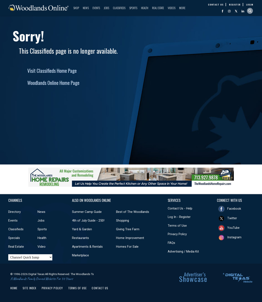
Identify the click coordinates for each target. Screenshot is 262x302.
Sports (133, 8)
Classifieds (119, 8)
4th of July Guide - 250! (88, 220)
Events (96, 8)
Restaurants (80, 238)
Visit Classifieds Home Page (52, 70)
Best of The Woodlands (132, 212)
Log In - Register (179, 217)
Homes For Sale (127, 247)
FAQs (171, 243)
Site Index (30, 288)
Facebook (234, 209)
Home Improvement (130, 238)
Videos (171, 8)
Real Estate (158, 8)
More (182, 8)
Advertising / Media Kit (183, 251)
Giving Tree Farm (127, 229)
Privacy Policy (177, 234)
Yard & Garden (82, 229)
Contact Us (100, 288)
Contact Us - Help (180, 208)
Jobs (106, 8)
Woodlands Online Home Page (53, 82)
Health (144, 8)
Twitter (232, 218)
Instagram (234, 237)
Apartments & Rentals (87, 247)
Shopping (122, 220)
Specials (14, 238)
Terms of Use (177, 226)
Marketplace (80, 255)
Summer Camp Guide (87, 212)
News (86, 8)
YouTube (233, 228)
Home (14, 288)
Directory (14, 212)
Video (41, 247)
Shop (76, 8)
